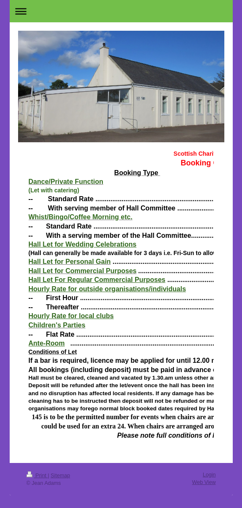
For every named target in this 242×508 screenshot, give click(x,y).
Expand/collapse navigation (121, 11)
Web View (203, 482)
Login (209, 475)
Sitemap (60, 476)
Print (37, 476)
